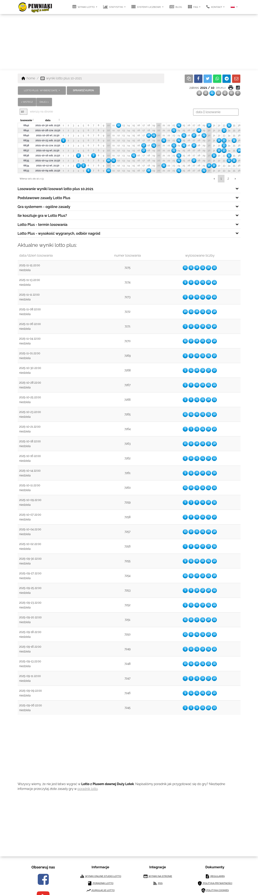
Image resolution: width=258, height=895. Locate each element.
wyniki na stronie (157, 876)
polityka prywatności (214, 883)
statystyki (113, 7)
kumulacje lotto (100, 890)
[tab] (129, 188)
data (47, 120)
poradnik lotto (88, 789)
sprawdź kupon (83, 90)
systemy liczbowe (147, 7)
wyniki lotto (83, 7)
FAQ (193, 7)
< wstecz (27, 101)
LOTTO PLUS (41, 90)
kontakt (214, 7)
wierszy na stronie (36, 112)
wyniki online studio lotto (100, 876)
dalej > (44, 101)
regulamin (215, 876)
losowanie (26, 120)
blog (175, 7)
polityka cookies (215, 890)
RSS (157, 883)
